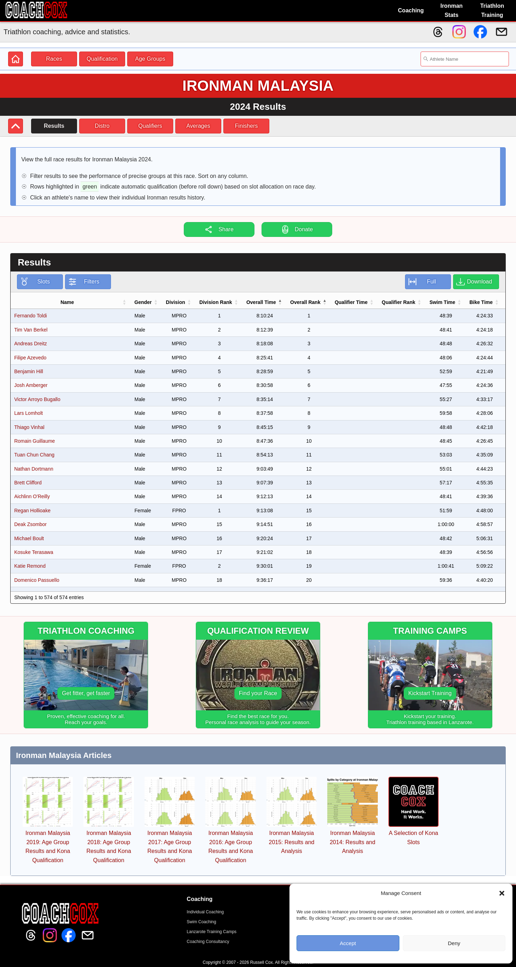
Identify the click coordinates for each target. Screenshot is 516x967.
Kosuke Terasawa (33, 552)
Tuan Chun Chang (34, 455)
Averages (198, 126)
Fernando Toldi (30, 315)
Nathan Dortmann (33, 469)
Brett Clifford (28, 482)
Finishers (246, 126)
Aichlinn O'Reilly (32, 496)
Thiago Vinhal (29, 427)
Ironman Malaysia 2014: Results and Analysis (352, 842)
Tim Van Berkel (30, 330)
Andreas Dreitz (30, 343)
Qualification (102, 59)
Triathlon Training (492, 10)
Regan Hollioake (32, 510)
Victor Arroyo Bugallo (37, 399)
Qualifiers (150, 126)
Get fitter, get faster (86, 693)
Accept (348, 943)
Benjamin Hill (28, 371)
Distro (102, 126)
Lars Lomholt (28, 413)
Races (54, 59)
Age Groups (150, 59)
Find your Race (258, 693)
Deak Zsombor (30, 524)
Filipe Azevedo (30, 357)
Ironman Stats (451, 10)
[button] (501, 893)
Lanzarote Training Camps (211, 931)
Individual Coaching (205, 911)
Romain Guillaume (34, 441)
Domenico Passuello (36, 580)
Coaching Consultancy (208, 941)
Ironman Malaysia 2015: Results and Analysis (292, 842)
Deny (454, 943)
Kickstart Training (430, 693)
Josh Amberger (30, 385)
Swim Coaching (201, 921)
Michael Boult (29, 538)
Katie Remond (30, 566)
